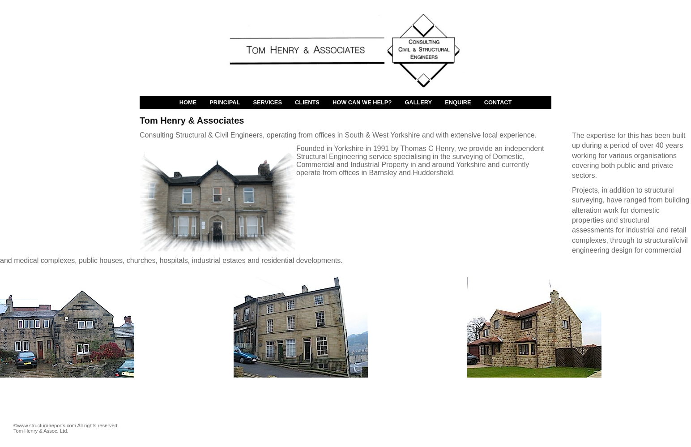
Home (187, 102)
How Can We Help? (362, 102)
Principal (224, 102)
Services (267, 102)
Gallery (418, 102)
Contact (498, 102)
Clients (307, 102)
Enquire (458, 102)
